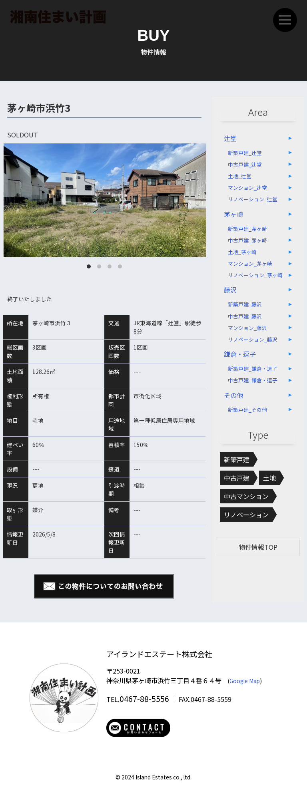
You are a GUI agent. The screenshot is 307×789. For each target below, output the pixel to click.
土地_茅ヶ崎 (242, 252)
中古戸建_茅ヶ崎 (247, 240)
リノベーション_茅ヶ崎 (255, 275)
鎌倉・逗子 (240, 354)
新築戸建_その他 (247, 409)
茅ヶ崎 (233, 214)
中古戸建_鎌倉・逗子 (252, 380)
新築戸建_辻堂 (245, 153)
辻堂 (230, 138)
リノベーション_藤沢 (252, 339)
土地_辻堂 (239, 176)
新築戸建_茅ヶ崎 (247, 229)
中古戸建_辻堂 (245, 164)
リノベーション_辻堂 (252, 199)
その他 (233, 395)
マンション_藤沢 (247, 328)
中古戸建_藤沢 (245, 316)
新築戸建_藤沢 (245, 304)
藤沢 (230, 289)
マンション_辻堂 (247, 187)
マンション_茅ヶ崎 (250, 263)
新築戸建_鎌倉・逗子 (252, 368)
